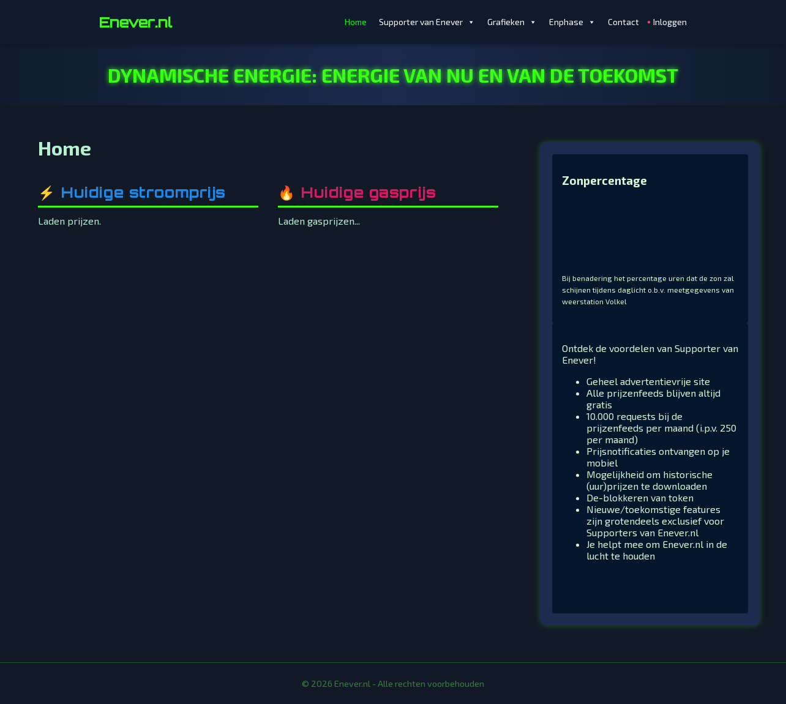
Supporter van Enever (427, 22)
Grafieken (512, 22)
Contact (623, 22)
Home (356, 22)
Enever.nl (135, 22)
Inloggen (670, 22)
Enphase (572, 22)
